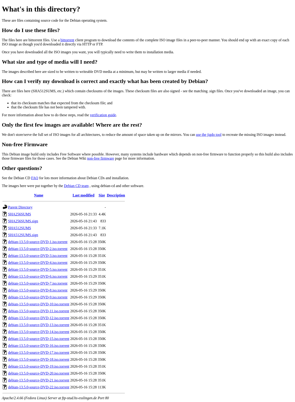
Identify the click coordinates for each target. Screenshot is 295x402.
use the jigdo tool (208, 135)
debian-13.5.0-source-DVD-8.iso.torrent (38, 290)
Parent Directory (20, 207)
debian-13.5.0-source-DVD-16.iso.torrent (38, 346)
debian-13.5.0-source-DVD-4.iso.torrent (38, 263)
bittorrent (67, 40)
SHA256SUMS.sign (23, 221)
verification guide (103, 115)
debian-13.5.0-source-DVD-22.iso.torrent (38, 387)
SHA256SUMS (19, 214)
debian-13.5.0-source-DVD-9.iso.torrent (38, 297)
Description (116, 195)
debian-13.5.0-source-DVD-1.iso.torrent (38, 242)
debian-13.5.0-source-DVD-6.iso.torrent (38, 276)
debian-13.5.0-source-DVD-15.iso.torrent (38, 339)
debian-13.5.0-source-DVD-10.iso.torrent (38, 304)
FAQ (34, 178)
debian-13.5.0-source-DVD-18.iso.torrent (38, 359)
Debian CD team (76, 186)
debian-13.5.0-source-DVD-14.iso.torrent (38, 332)
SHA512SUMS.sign (23, 235)
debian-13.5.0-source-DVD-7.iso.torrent (38, 283)
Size (102, 195)
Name (38, 195)
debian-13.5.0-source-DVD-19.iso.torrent (38, 366)
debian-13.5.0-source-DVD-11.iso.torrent (38, 311)
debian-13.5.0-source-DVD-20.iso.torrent (38, 373)
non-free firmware (100, 158)
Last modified (83, 195)
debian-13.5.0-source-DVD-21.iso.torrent (38, 380)
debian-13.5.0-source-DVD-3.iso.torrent (38, 256)
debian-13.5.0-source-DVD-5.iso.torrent (38, 269)
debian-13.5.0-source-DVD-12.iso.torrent (38, 318)
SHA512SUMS (19, 228)
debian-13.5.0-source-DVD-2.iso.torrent (38, 249)
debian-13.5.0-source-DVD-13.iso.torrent (38, 325)
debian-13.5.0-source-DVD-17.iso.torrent (38, 352)
